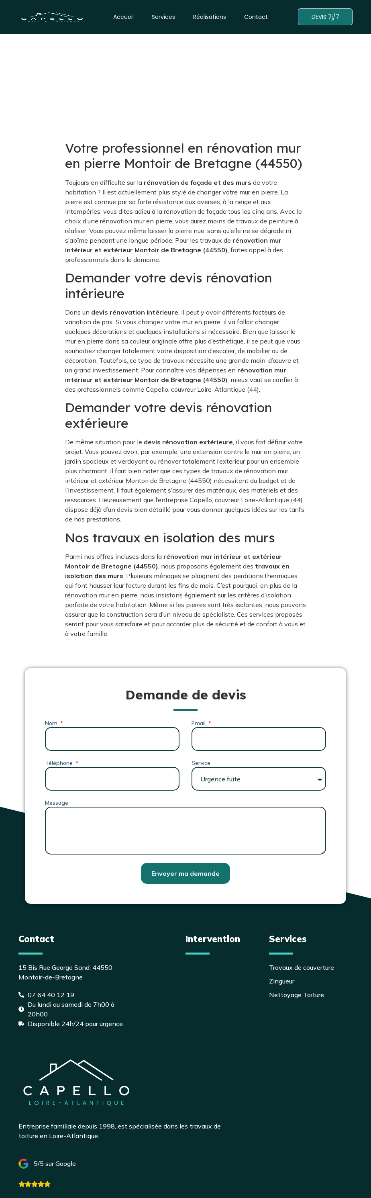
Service (201, 763)
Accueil (122, 17)
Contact (255, 17)
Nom (52, 723)
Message (56, 802)
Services (162, 17)
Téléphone (59, 763)
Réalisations (208, 17)
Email (199, 723)
